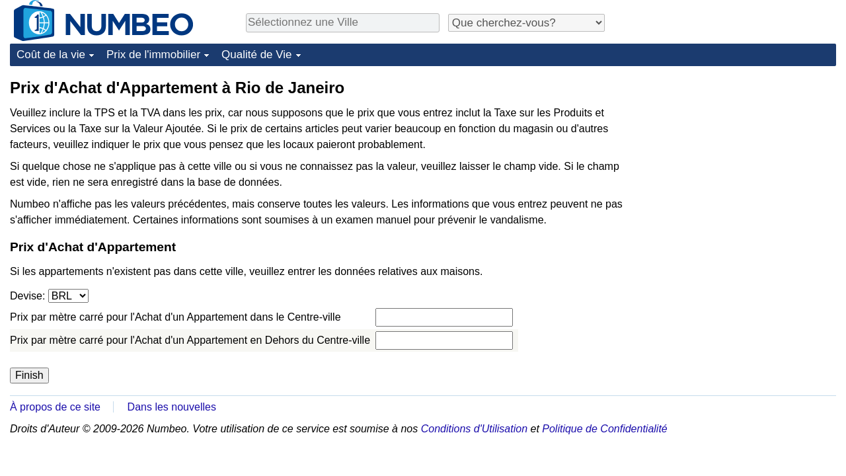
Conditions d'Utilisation (474, 428)
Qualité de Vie (256, 54)
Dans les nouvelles (172, 407)
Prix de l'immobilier (153, 54)
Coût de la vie (51, 54)
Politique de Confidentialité (604, 428)
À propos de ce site (55, 407)
